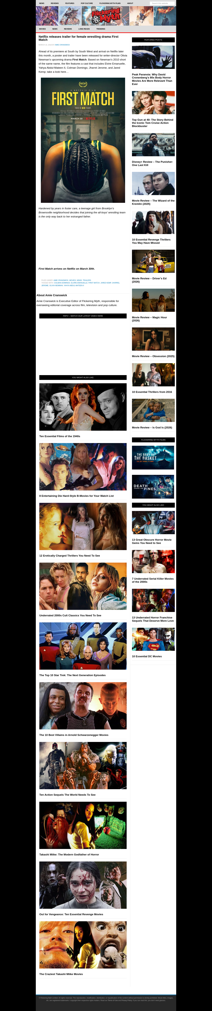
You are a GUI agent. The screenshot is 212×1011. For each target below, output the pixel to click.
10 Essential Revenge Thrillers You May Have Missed (151, 241)
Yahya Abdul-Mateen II (74, 286)
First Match (94, 283)
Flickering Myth (106, 16)
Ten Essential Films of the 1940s (59, 436)
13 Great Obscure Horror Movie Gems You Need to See (152, 541)
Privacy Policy (127, 1000)
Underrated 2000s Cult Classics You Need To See (70, 615)
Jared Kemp (106, 283)
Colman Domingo (62, 283)
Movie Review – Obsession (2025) (153, 356)
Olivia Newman (56, 286)
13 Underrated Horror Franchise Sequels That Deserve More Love (153, 619)
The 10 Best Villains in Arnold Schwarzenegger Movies (73, 734)
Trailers (87, 280)
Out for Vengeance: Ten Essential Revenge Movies (71, 914)
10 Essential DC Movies (147, 656)
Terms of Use (113, 1000)
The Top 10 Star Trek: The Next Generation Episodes (72, 675)
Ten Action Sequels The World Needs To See (67, 794)
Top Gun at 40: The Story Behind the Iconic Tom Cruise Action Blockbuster (152, 123)
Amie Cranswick (60, 280)
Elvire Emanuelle (79, 283)
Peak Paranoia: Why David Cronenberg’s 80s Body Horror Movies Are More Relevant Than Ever (152, 79)
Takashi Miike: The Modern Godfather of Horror (69, 854)
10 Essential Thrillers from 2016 (152, 391)
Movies (72, 280)
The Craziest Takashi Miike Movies (61, 974)
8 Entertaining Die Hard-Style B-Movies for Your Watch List (76, 495)
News (79, 280)
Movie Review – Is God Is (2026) (152, 427)
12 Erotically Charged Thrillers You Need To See (69, 555)
